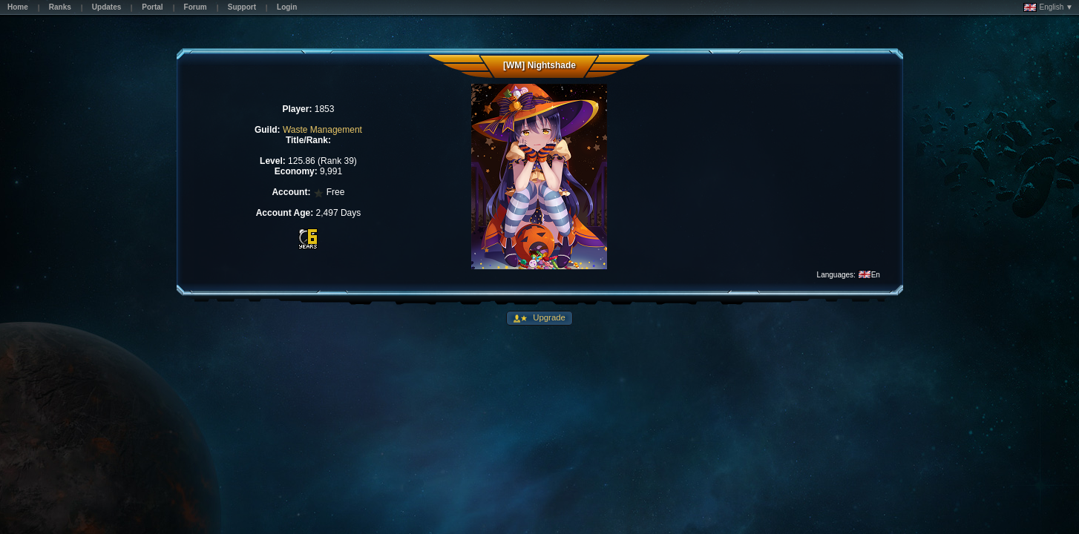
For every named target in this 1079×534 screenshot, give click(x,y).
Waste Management (322, 130)
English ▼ (1048, 7)
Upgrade (548, 317)
